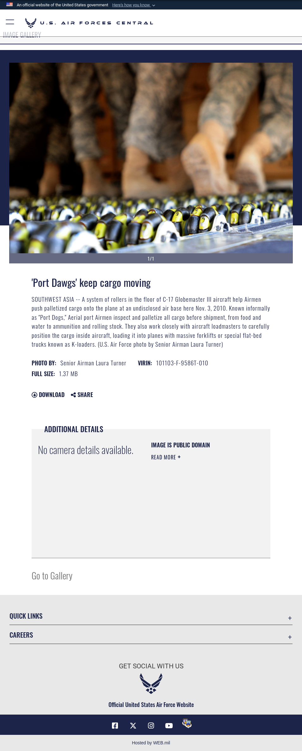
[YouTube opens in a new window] (169, 725)
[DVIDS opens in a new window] (187, 723)
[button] (134, 5)
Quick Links (25, 615)
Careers (21, 634)
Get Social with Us (151, 666)
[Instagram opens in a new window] (151, 725)
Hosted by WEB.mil (151, 742)
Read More (164, 457)
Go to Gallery (52, 575)
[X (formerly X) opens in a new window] (133, 725)
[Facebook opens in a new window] (115, 725)
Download (48, 394)
